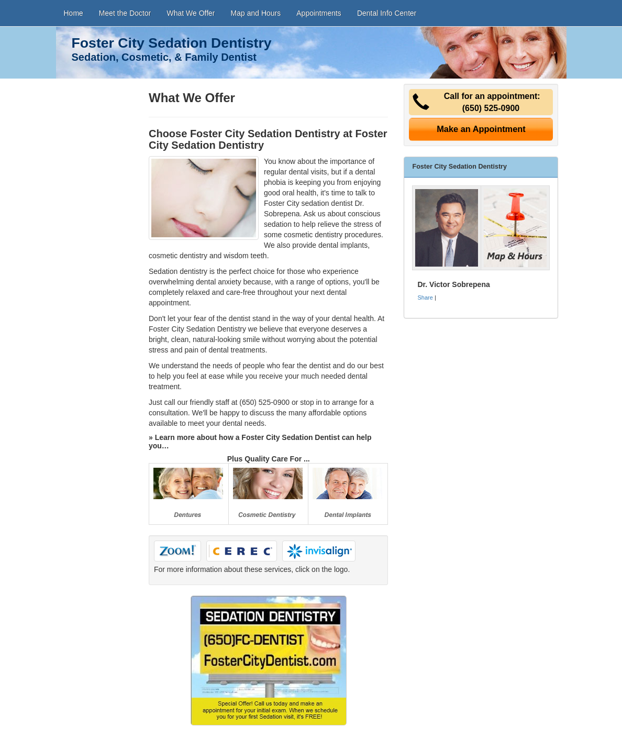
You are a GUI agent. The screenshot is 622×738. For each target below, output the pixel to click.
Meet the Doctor (125, 13)
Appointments (318, 13)
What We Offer (190, 13)
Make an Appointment (481, 129)
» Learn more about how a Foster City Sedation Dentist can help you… (260, 441)
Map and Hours (256, 13)
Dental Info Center (387, 13)
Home (73, 13)
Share (424, 297)
